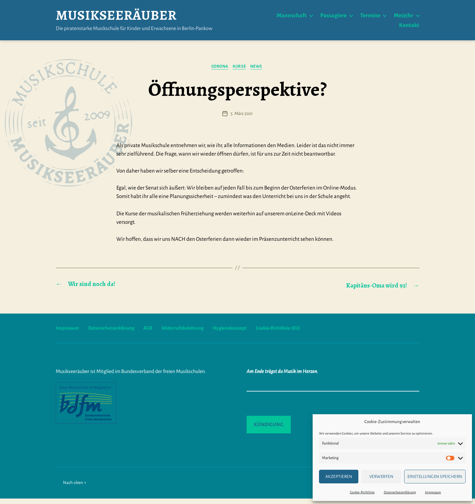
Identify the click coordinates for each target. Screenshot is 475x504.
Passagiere (333, 18)
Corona (218, 71)
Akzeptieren (338, 476)
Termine (370, 18)
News (259, 71)
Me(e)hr (403, 18)
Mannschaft (292, 18)
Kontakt (409, 27)
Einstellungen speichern (435, 476)
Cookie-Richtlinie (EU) (292, 333)
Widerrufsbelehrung (190, 333)
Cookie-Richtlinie (362, 492)
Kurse (240, 71)
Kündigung (268, 429)
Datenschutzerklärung (400, 492)
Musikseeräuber (136, 17)
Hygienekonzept (240, 333)
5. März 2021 (241, 119)
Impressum (433, 492)
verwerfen (381, 476)
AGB (153, 333)
